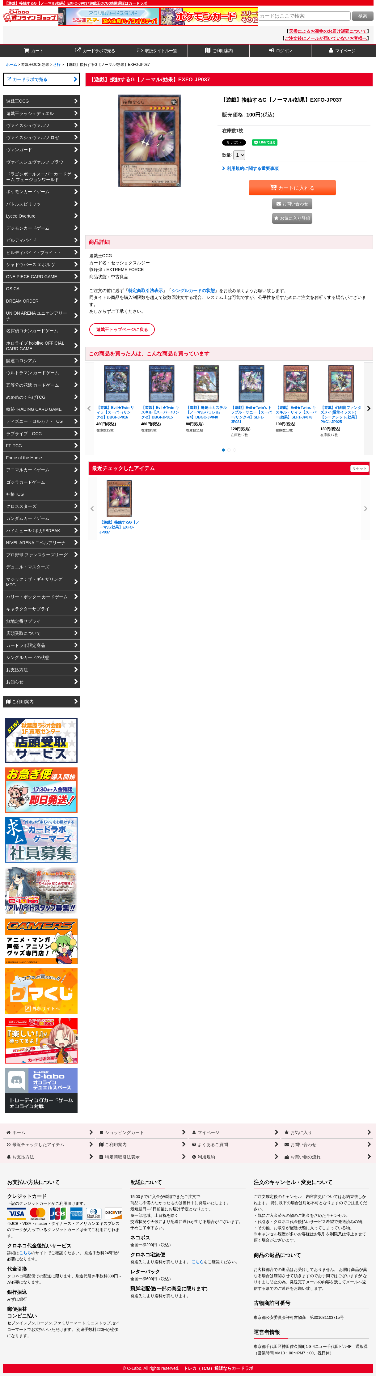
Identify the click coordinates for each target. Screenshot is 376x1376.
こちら (25, 1253)
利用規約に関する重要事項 (250, 168)
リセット (359, 468)
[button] (157, 51)
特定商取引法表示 (145, 290)
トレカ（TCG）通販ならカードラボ (218, 1368)
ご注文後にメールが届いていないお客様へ (326, 38)
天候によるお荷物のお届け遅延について (328, 31)
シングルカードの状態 (193, 290)
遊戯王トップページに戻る (122, 329)
